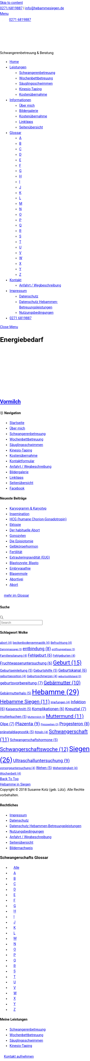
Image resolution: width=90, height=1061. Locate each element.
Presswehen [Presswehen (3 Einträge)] (50, 724)
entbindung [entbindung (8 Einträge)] (37, 648)
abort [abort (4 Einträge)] (6, 642)
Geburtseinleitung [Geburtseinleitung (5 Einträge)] (16, 671)
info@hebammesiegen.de (44, 8)
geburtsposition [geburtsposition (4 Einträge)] (13, 676)
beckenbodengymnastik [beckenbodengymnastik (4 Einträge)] (31, 642)
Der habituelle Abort (25, 530)
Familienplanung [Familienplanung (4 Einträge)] (13, 655)
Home (14, 62)
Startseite (17, 423)
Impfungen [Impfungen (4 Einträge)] (60, 702)
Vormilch (10, 402)
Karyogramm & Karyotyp (28, 508)
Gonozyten (18, 536)
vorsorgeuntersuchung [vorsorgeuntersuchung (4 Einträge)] (17, 768)
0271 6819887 (20, 20)
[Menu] (4, 14)
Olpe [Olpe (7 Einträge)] (7, 723)
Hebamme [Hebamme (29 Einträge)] (55, 692)
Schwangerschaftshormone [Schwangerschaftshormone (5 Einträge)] (34, 740)
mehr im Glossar (16, 595)
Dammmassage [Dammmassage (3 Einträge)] (11, 649)
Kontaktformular (22, 461)
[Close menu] (9, 327)
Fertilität (16, 552)
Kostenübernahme (33, 94)
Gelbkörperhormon (24, 546)
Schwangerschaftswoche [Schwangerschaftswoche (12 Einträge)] (34, 749)
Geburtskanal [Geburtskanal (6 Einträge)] (72, 670)
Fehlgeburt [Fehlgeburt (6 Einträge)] (40, 655)
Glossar (15, 133)
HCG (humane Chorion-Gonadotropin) (38, 519)
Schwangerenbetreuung (37, 73)
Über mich (27, 105)
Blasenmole (19, 574)
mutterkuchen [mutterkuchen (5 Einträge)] (13, 717)
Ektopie (15, 525)
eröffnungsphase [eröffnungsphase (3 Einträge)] (63, 649)
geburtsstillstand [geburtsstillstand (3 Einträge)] (69, 676)
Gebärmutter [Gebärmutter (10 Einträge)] (62, 683)
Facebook (17, 488)
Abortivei (16, 579)
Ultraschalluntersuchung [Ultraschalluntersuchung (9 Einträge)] (41, 760)
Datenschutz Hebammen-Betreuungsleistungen (45, 826)
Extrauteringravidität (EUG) (30, 557)
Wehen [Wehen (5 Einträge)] (44, 768)
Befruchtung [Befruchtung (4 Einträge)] (61, 642)
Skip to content (11, 3)
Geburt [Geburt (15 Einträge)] (67, 662)
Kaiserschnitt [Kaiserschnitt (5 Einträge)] (18, 709)
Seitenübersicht (31, 127)
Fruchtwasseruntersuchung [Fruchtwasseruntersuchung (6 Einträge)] (26, 663)
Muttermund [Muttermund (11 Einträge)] (65, 716)
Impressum (18, 291)
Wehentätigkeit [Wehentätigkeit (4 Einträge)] (65, 768)
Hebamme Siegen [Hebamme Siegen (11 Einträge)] (25, 701)
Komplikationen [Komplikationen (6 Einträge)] (48, 709)
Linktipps (26, 122)
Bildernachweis (21, 848)
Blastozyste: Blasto (24, 563)
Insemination (19, 514)
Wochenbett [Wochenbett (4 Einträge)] (10, 773)
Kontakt (15, 280)
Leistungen (18, 67)
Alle (16, 867)
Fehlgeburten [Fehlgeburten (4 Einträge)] (64, 655)
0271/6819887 (11, 8)
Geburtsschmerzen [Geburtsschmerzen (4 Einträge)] (42, 676)
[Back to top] (9, 779)
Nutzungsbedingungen (36, 312)
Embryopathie (20, 568)
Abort (14, 585)
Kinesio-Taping (30, 89)
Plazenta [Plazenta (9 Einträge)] (27, 723)
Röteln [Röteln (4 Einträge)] (41, 732)
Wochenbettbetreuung (36, 78)
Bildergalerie (28, 111)
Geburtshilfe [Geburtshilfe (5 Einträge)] (45, 671)
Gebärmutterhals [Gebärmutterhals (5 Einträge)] (15, 693)
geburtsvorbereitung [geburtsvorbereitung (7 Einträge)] (21, 683)
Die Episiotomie (21, 541)
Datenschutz (28, 296)
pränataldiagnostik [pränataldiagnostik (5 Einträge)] (17, 732)
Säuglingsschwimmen (36, 83)
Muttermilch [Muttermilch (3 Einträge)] (36, 717)
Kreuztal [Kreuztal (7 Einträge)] (75, 708)
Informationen (20, 100)
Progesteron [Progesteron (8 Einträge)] (74, 723)
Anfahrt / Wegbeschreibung (40, 285)
